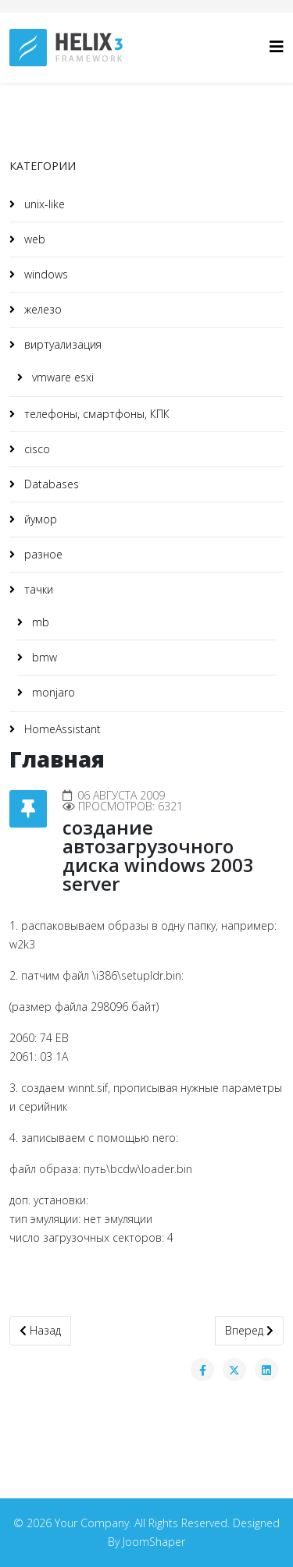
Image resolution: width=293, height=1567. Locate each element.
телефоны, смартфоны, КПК (95, 413)
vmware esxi (61, 377)
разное (42, 554)
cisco (35, 448)
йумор (39, 519)
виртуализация (61, 344)
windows (44, 274)
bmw (43, 657)
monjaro (52, 692)
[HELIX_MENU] (277, 46)
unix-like (43, 204)
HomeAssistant (61, 728)
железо (41, 309)
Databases (50, 484)
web (33, 239)
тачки (37, 589)
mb (39, 622)
